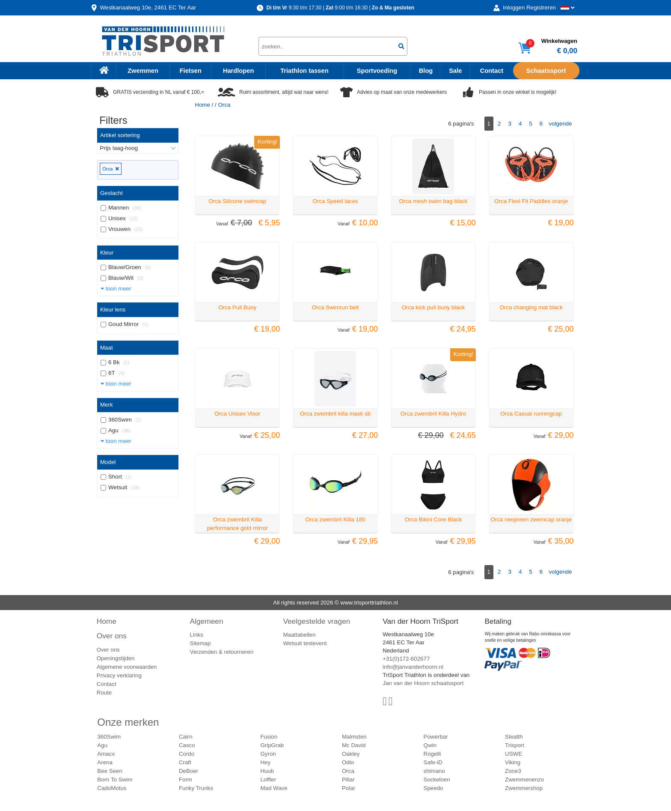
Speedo (433, 788)
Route (104, 692)
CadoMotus (111, 788)
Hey (265, 762)
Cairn (186, 736)
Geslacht (111, 193)
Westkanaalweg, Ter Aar (148, 7)
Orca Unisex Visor (237, 413)
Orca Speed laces (335, 201)
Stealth (514, 736)
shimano (434, 771)
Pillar (348, 779)
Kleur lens (112, 309)
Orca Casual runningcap (531, 413)
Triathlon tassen (304, 70)
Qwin (430, 745)
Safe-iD (433, 762)
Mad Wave (273, 788)
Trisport (514, 745)
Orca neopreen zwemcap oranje (531, 519)
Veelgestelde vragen (316, 621)
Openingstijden (116, 658)
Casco (187, 745)
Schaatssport (546, 70)
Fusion (268, 736)
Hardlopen (238, 70)
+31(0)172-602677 (406, 658)
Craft (185, 762)
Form (185, 779)
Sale (455, 70)
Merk (106, 404)
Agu (102, 745)
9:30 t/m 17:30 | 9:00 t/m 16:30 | (340, 8)
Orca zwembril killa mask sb (335, 413)
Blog (426, 70)
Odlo (348, 762)
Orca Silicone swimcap (237, 201)
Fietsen (191, 70)
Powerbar (436, 736)
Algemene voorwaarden (127, 667)
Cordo (186, 754)
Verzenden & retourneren (222, 652)
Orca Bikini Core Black (433, 519)
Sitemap (200, 643)
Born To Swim (114, 779)
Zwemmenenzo (524, 779)
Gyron (268, 754)
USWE (513, 754)
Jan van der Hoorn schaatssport (423, 683)
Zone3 (513, 771)
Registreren (541, 7)
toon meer (116, 288)
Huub (267, 771)
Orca (110, 168)
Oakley (350, 754)
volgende (560, 123)
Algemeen (206, 621)
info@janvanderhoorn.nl (413, 667)
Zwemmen (143, 70)
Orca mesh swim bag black (433, 201)
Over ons (112, 635)
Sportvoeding (377, 70)
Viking (512, 762)
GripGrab (272, 745)
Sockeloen (437, 779)
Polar (348, 788)
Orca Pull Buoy (237, 307)
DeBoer (188, 771)
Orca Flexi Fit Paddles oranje (531, 201)
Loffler (268, 779)
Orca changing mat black (531, 307)
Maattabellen (299, 634)
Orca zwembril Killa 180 (335, 519)
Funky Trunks (196, 788)
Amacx (106, 754)
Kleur (106, 252)
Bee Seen (109, 771)
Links (196, 634)
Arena (105, 762)
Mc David (354, 745)
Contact (492, 70)
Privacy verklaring (119, 675)
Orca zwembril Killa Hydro (433, 413)
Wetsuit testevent (305, 643)
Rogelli (432, 754)
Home (202, 105)
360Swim (109, 736)
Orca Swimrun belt (335, 307)
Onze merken (128, 722)
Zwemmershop (524, 788)
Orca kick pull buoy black (433, 307)
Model (108, 462)
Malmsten (354, 736)
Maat (106, 347)
